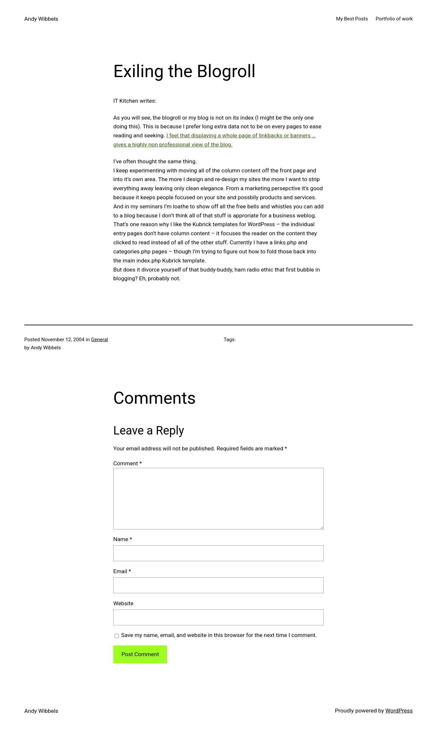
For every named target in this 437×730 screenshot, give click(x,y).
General (99, 339)
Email (122, 571)
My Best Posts (352, 19)
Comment (127, 463)
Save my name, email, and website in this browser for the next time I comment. (219, 635)
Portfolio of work (394, 19)
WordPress (399, 710)
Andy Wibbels (41, 19)
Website (123, 603)
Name (122, 539)
